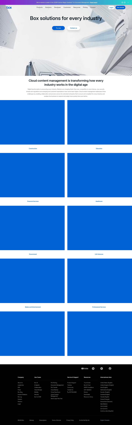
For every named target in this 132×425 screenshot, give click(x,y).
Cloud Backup (54, 389)
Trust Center (87, 382)
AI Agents (36, 385)
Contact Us (70, 389)
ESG (19, 387)
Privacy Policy (70, 420)
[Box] (9, 7)
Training (69, 385)
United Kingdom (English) (107, 385)
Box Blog (20, 392)
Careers (20, 399)
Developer (57, 7)
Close (128, 2)
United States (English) (106, 382)
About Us (20, 382)
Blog (93, 368)
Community (70, 387)
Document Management (57, 385)
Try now (58, 28)
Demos (86, 392)
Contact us (73, 28)
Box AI (36, 382)
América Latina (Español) (106, 411)
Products (40, 7)
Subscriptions (42, 420)
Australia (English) (105, 394)
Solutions (48, 7)
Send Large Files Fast (56, 398)
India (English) (104, 387)
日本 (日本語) (103, 406)
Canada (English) (104, 397)
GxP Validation (87, 389)
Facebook (110, 368)
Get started (120, 7)
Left (122, 3)
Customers (67, 7)
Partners (20, 401)
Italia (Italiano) (103, 404)
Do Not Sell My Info (84, 420)
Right (125, 3)
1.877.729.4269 (72, 392)
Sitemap (31, 420)
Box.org (20, 397)
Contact (92, 7)
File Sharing (54, 382)
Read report (93, 2)
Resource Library (88, 397)
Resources (76, 7)
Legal (19, 404)
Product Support (71, 382)
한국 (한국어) (103, 408)
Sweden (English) (105, 392)
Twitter (101, 368)
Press (19, 389)
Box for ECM (37, 397)
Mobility (36, 392)
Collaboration (37, 387)
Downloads (87, 394)
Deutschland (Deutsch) (106, 401)
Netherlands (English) (106, 389)
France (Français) (104, 399)
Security (36, 394)
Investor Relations (22, 394)
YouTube (85, 368)
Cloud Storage (38, 389)
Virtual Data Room (55, 392)
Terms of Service (56, 420)
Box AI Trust (87, 385)
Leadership (21, 385)
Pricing (85, 7)
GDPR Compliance (89, 387)
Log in (111, 7)
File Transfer (54, 387)
